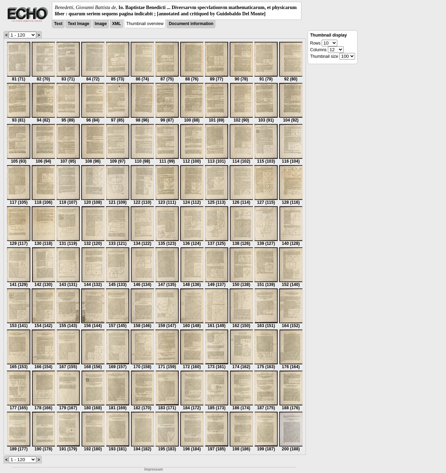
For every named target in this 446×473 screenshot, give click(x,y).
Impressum (153, 469)
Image (101, 23)
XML (116, 23)
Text (58, 23)
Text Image (78, 23)
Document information (191, 23)
